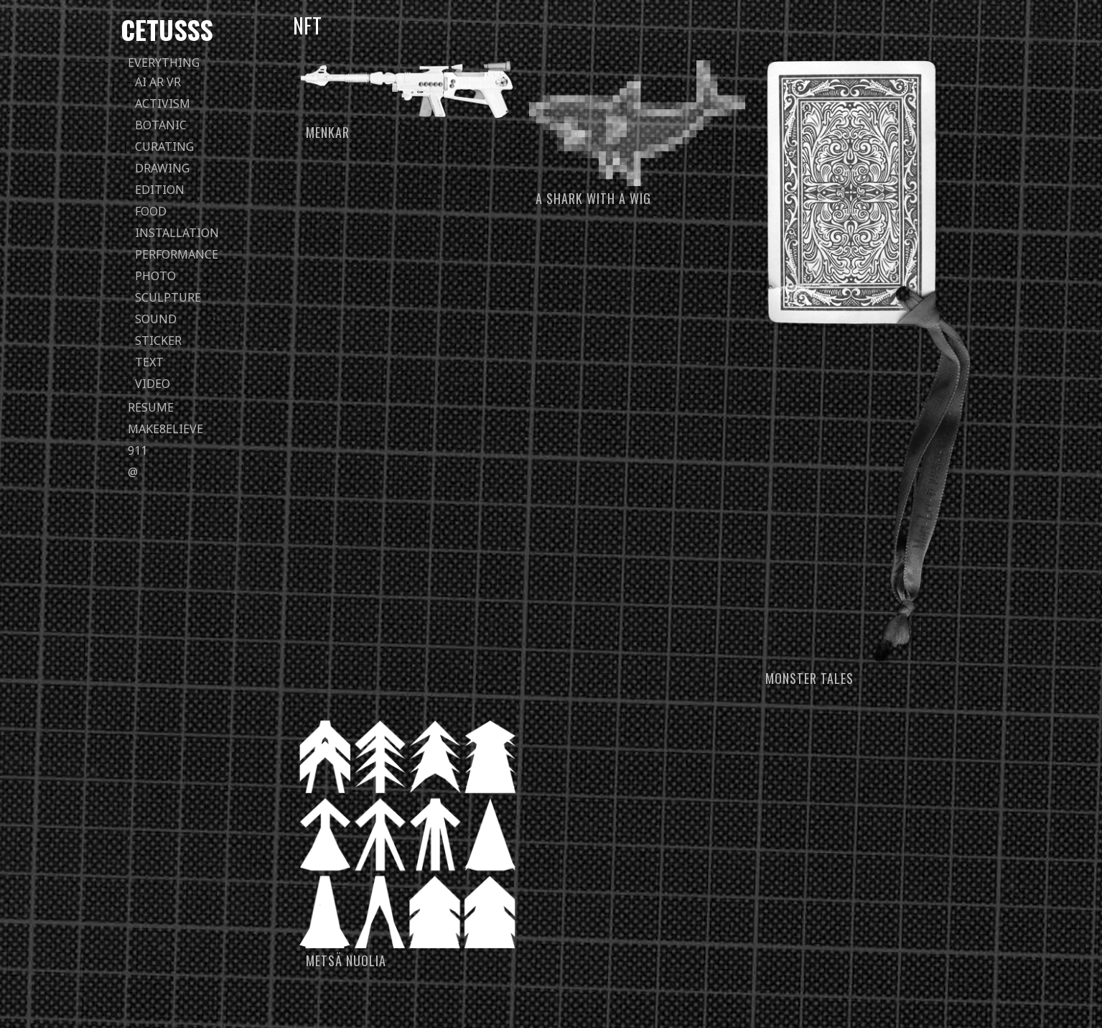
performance (176, 254)
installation (177, 233)
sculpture (168, 297)
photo (155, 276)
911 (137, 450)
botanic (161, 125)
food (151, 211)
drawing (162, 168)
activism (162, 103)
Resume (151, 407)
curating (164, 146)
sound (156, 319)
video (152, 384)
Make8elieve (165, 429)
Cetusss (167, 29)
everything (164, 62)
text (149, 362)
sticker (158, 340)
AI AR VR (158, 82)
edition (160, 190)
